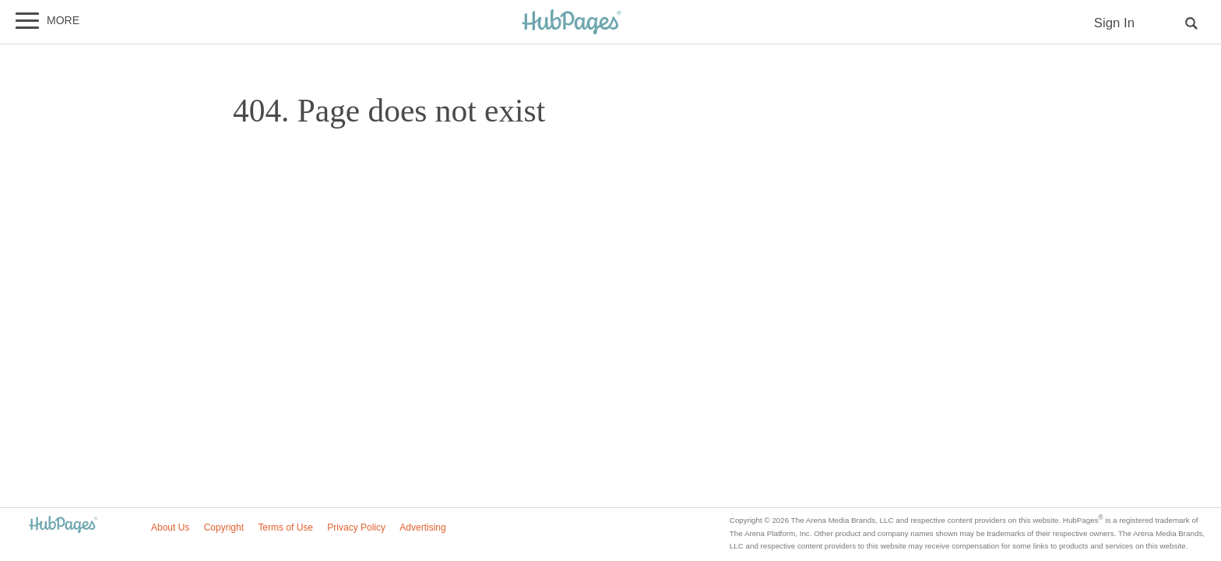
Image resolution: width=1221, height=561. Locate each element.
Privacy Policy (356, 527)
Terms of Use (285, 527)
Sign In (1114, 23)
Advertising (422, 527)
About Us (170, 527)
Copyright (224, 527)
